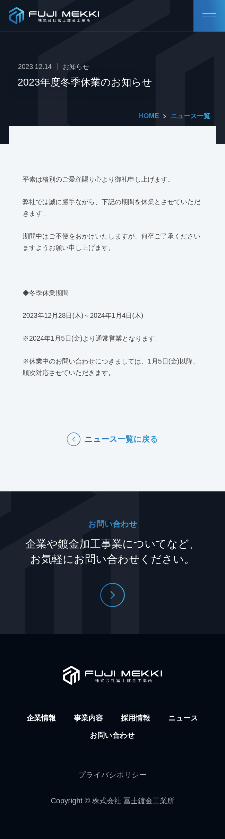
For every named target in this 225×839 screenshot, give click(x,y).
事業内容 (88, 718)
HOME (149, 116)
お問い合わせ (112, 735)
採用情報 (135, 718)
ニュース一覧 (190, 116)
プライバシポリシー (112, 775)
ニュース (183, 718)
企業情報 (41, 718)
